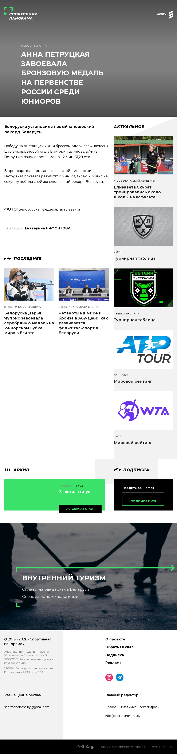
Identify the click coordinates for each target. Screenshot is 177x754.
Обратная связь (120, 647)
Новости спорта (34, 45)
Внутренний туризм (64, 578)
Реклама (113, 663)
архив (16, 470)
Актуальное (129, 126)
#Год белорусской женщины (134, 181)
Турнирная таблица (135, 258)
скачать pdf (83, 509)
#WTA (117, 436)
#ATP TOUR (121, 375)
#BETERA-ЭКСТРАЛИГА (128, 314)
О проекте (115, 639)
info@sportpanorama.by (123, 716)
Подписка (114, 655)
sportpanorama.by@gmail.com (27, 707)
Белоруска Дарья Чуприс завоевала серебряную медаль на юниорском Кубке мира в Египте (29, 323)
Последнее (23, 258)
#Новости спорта (28, 307)
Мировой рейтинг (133, 381)
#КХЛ (117, 252)
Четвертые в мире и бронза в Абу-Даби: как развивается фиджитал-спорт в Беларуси (83, 323)
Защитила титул (74, 492)
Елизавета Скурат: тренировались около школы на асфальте (137, 192)
